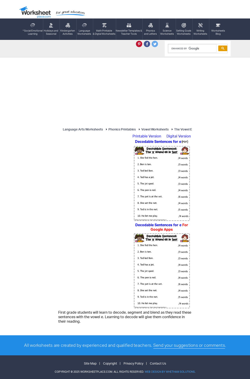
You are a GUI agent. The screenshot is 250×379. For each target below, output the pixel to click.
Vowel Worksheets (153, 129)
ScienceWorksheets (167, 29)
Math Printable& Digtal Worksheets (104, 29)
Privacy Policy (133, 363)
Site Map (90, 363)
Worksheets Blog (218, 29)
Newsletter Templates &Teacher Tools (129, 29)
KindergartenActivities (67, 29)
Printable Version (147, 136)
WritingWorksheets (200, 29)
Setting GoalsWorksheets (183, 29)
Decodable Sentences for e (161, 227)
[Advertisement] (125, 91)
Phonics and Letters (150, 29)
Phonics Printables (120, 129)
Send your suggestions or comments (189, 345)
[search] (191, 48)
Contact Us (158, 363)
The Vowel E (181, 129)
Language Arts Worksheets (83, 129)
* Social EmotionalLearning (33, 29)
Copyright (110, 363)
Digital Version (179, 136)
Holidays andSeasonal (51, 29)
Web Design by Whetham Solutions (170, 371)
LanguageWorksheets (84, 29)
